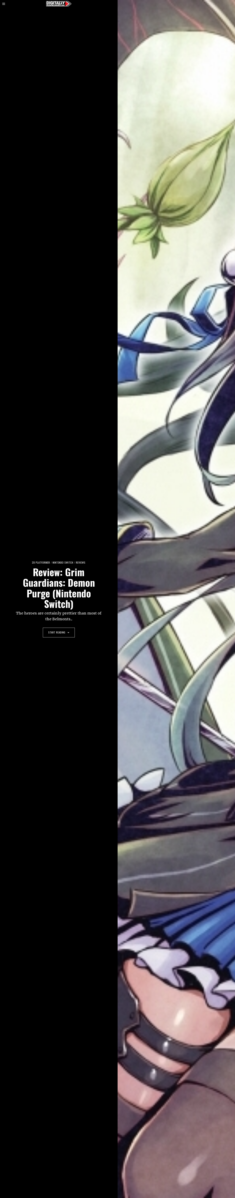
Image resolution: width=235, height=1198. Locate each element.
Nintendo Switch (63, 562)
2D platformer (41, 562)
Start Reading (58, 632)
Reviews (80, 562)
